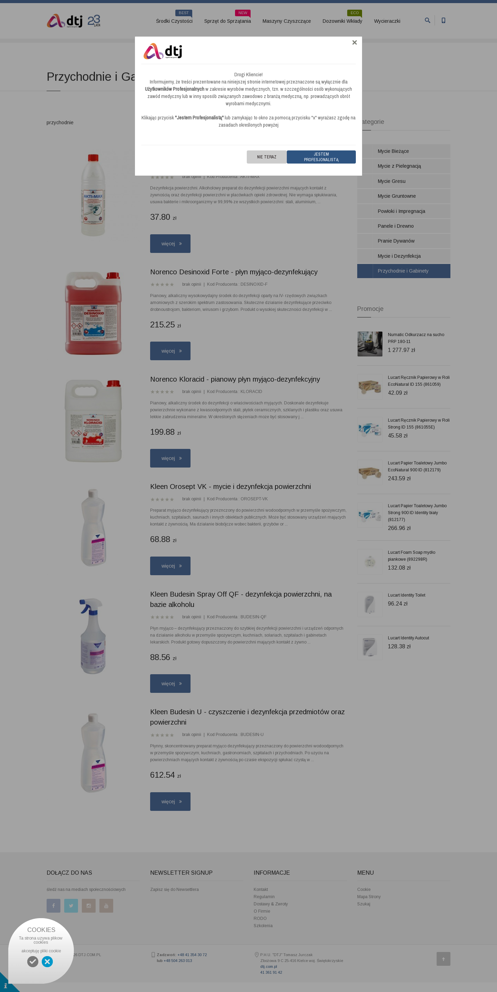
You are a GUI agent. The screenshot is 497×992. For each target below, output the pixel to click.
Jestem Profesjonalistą (321, 157)
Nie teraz (266, 157)
